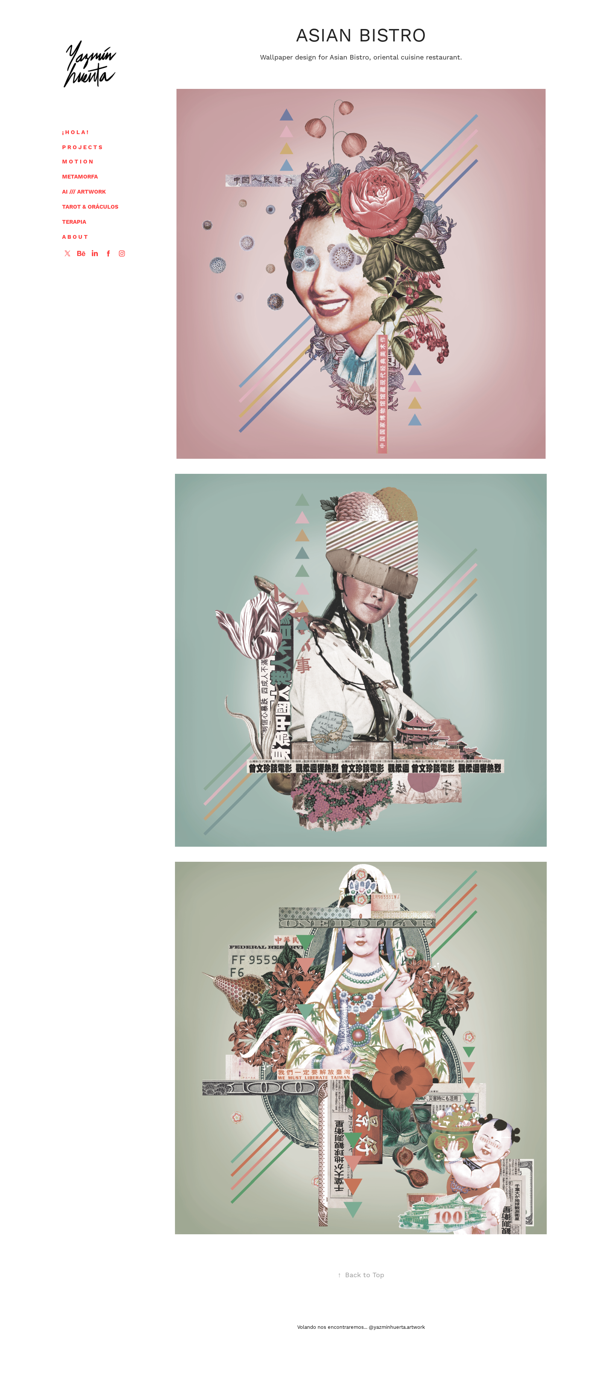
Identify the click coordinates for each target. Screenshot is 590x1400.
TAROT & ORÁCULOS (90, 207)
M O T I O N (77, 161)
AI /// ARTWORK (84, 191)
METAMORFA (80, 176)
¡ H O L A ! (75, 132)
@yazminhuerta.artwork (397, 1327)
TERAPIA (74, 222)
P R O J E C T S (82, 147)
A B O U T (75, 237)
